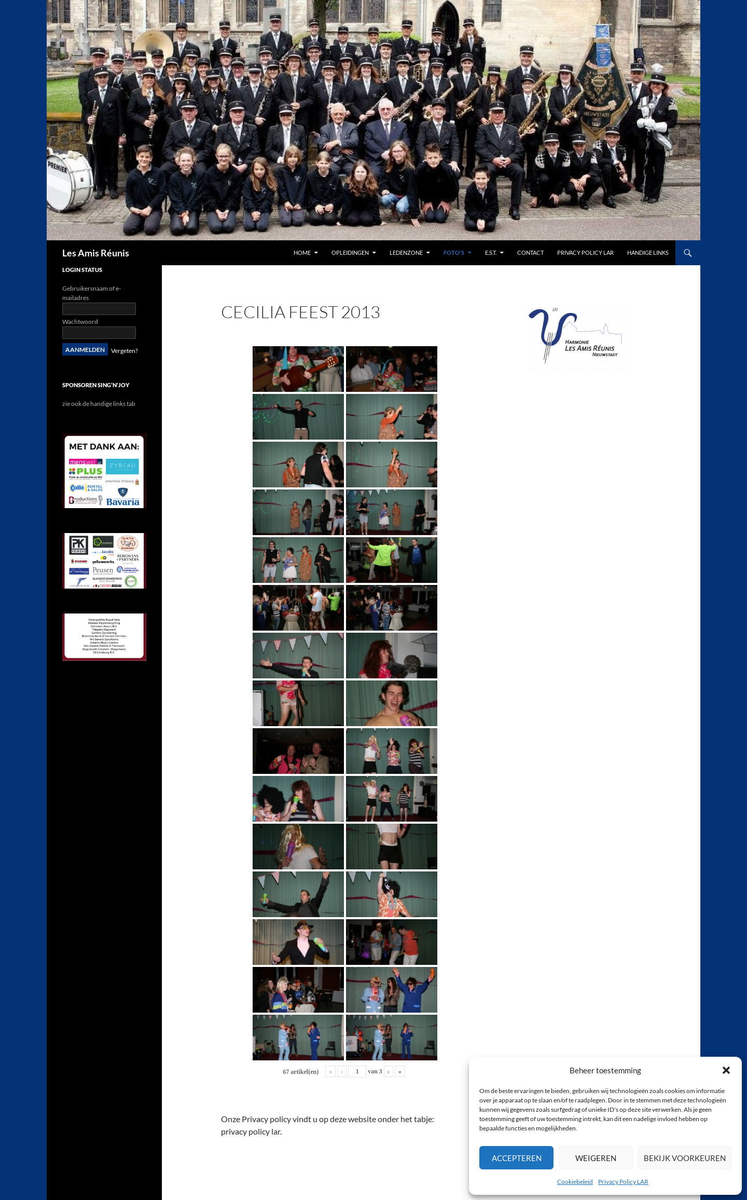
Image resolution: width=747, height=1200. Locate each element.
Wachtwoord (80, 321)
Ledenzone (406, 252)
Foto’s (454, 252)
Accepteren (517, 1158)
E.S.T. (490, 252)
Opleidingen (350, 252)
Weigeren (595, 1158)
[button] (726, 1070)
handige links (648, 252)
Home (302, 252)
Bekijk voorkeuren (685, 1158)
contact (530, 252)
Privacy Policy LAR (623, 1181)
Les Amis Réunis (95, 252)
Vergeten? (124, 350)
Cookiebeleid (575, 1181)
